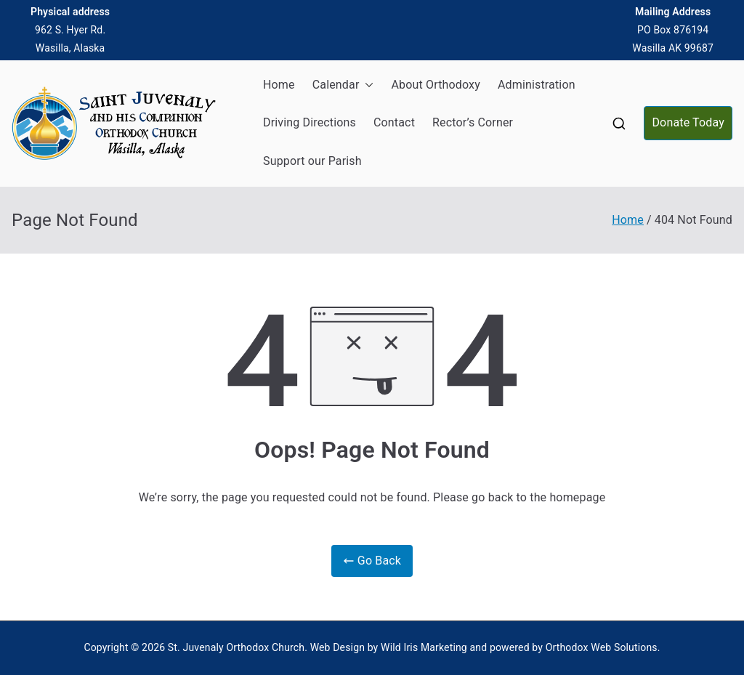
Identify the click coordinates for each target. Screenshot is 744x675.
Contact (394, 122)
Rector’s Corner (472, 122)
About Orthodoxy (435, 85)
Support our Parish (312, 161)
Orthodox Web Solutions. (603, 647)
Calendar (343, 85)
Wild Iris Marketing (424, 647)
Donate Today (688, 122)
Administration (536, 85)
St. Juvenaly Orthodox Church (236, 647)
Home (279, 85)
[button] (366, 85)
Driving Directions (309, 122)
